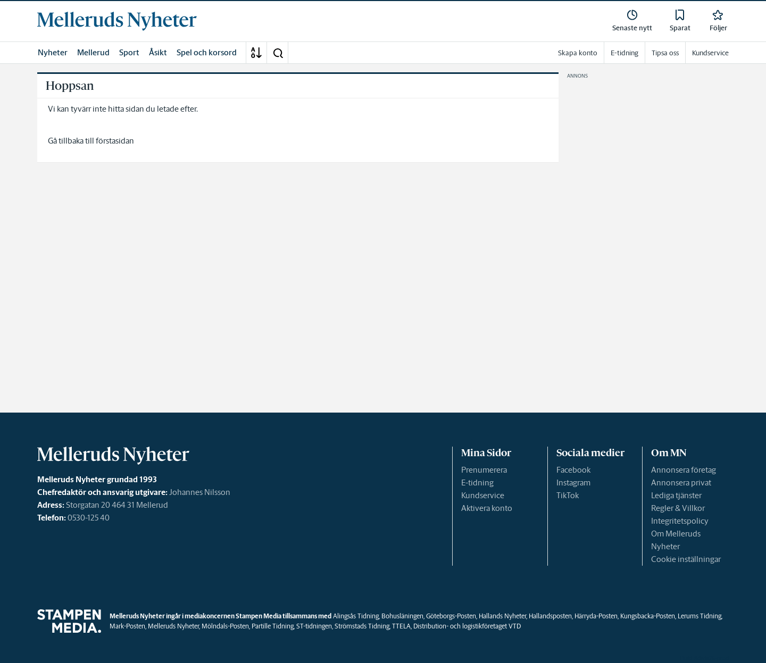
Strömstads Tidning (362, 626)
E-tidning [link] (624, 52)
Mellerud (93, 52)
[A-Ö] (256, 52)
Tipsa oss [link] (665, 52)
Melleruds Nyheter (173, 626)
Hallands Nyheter (502, 616)
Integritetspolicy (680, 521)
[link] (117, 21)
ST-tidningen (314, 626)
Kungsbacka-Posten (647, 616)
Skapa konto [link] (577, 52)
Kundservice (482, 495)
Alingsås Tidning (356, 616)
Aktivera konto (486, 508)
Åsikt (158, 52)
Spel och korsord (207, 52)
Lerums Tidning (699, 616)
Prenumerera (484, 470)
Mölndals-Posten (225, 626)
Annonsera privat (681, 482)
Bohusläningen (402, 616)
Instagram (573, 482)
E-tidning (477, 482)
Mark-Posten (127, 626)
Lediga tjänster (676, 495)
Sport (129, 52)
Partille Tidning (273, 626)
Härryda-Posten (596, 616)
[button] (277, 52)
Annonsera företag (683, 470)
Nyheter (53, 52)
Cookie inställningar (686, 559)
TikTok (567, 495)
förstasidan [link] (115, 141)
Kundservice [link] (710, 52)
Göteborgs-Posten (451, 616)
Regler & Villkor (678, 508)
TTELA (401, 626)
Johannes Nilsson (199, 492)
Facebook (573, 470)
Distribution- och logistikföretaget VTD (467, 626)
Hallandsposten (550, 616)
